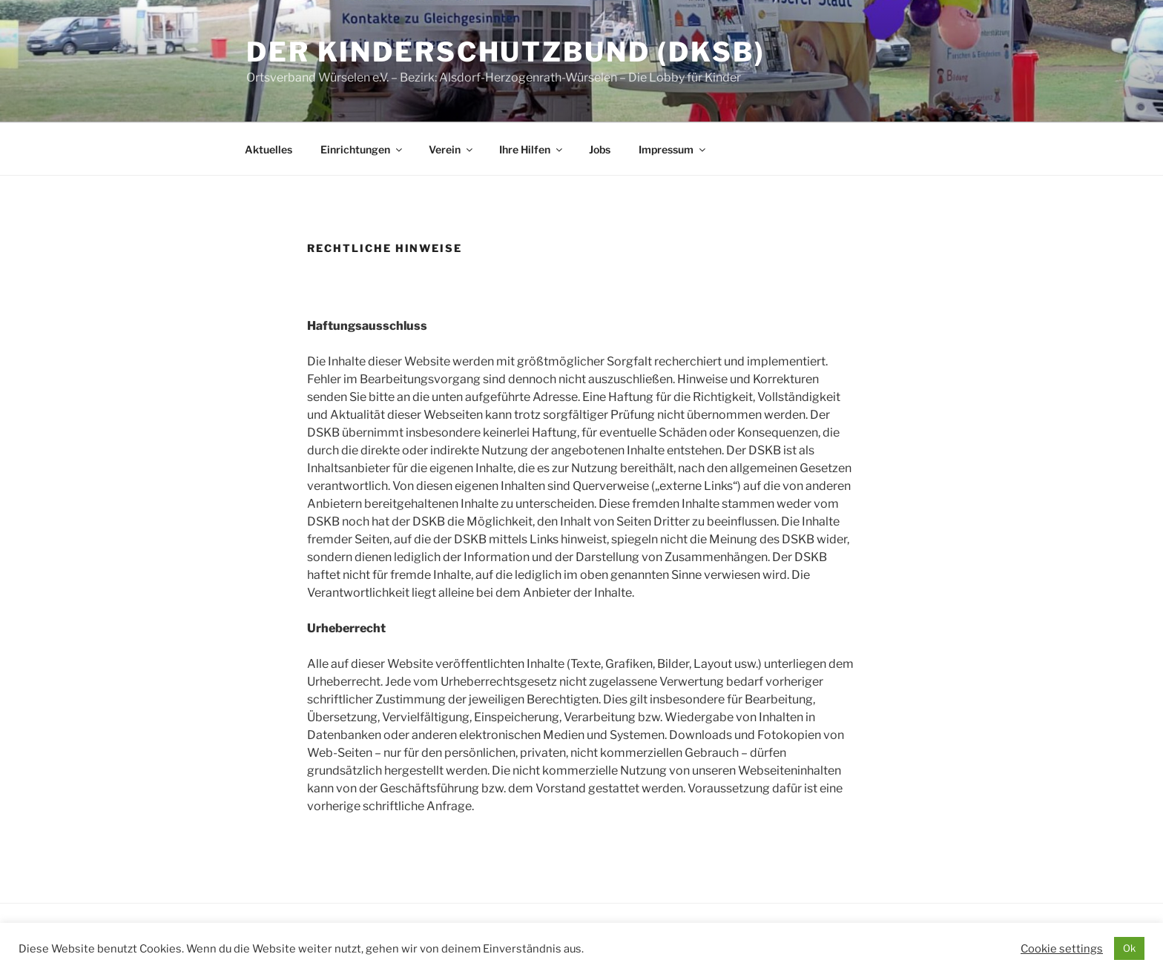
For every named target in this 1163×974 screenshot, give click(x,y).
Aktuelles (268, 149)
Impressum (673, 149)
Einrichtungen (362, 149)
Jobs (599, 149)
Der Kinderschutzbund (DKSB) (505, 52)
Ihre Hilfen (531, 149)
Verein (452, 149)
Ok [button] (1129, 948)
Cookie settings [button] (1062, 948)
